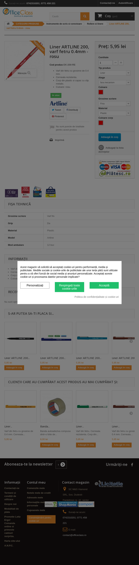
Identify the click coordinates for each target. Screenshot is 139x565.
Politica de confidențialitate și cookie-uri (97, 296)
